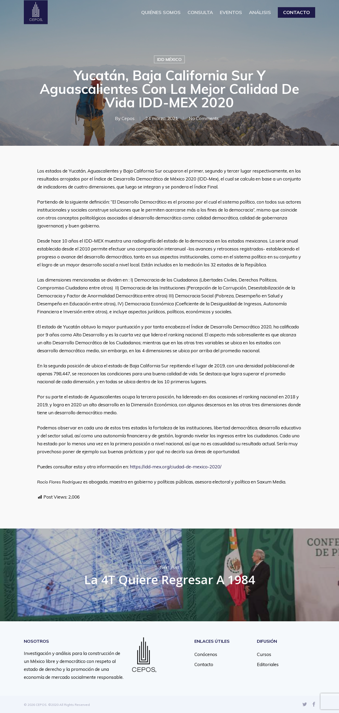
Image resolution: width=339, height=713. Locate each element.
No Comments (204, 118)
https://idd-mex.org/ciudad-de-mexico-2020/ (175, 466)
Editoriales (268, 664)
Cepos (128, 118)
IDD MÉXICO (169, 59)
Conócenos (205, 654)
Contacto (203, 664)
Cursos (264, 654)
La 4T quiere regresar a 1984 (169, 575)
